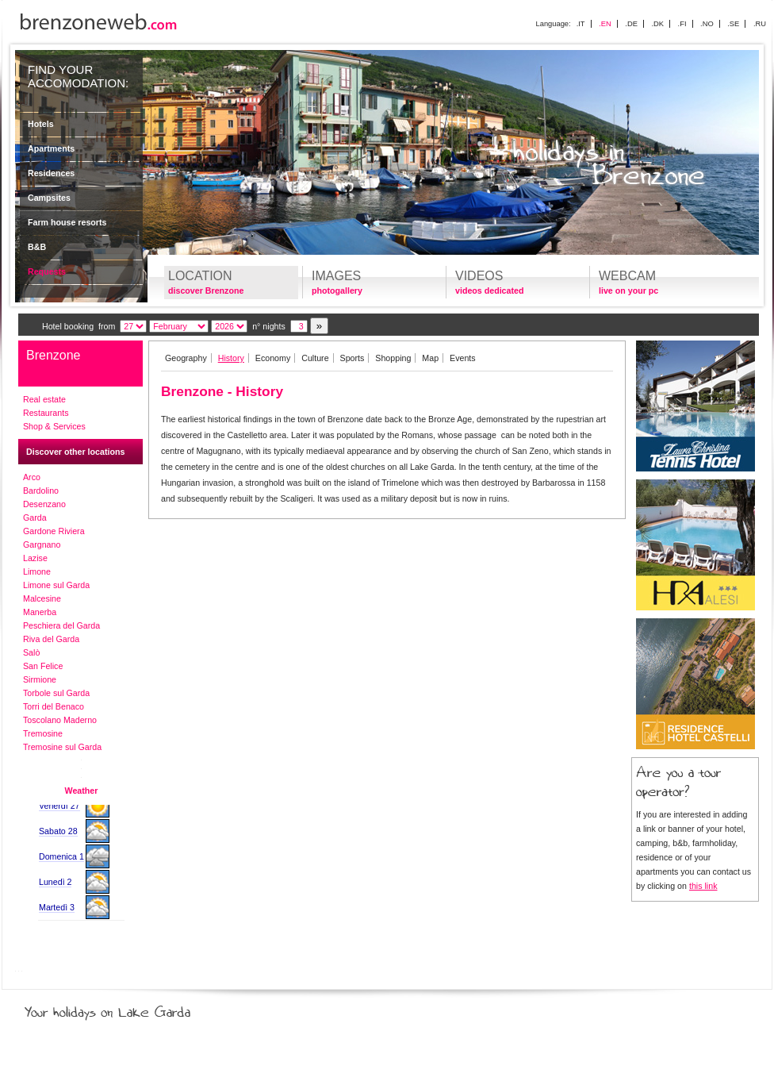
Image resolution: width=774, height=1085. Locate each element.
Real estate (44, 399)
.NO (707, 24)
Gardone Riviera (54, 531)
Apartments (51, 148)
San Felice (43, 666)
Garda (35, 517)
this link (703, 886)
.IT (581, 24)
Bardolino (41, 490)
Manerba (39, 612)
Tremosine (43, 733)
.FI (682, 24)
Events (463, 358)
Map (430, 358)
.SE (733, 24)
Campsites (49, 197)
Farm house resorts (67, 222)
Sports (352, 358)
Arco (31, 477)
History (231, 358)
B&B (37, 247)
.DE (631, 24)
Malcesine (42, 598)
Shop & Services (54, 426)
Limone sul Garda (56, 585)
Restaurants (45, 412)
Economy (272, 358)
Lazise (35, 558)
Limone (37, 571)
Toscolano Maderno (60, 720)
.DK (657, 24)
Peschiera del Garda (61, 625)
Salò (31, 652)
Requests (47, 271)
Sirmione (39, 679)
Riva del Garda (51, 639)
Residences (51, 173)
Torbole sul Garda (56, 693)
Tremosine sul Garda (62, 747)
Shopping (393, 358)
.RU (759, 24)
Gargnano (41, 544)
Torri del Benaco (53, 706)
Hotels (41, 124)
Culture (314, 358)
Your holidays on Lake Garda (143, 1009)
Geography (186, 358)
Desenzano (44, 504)
